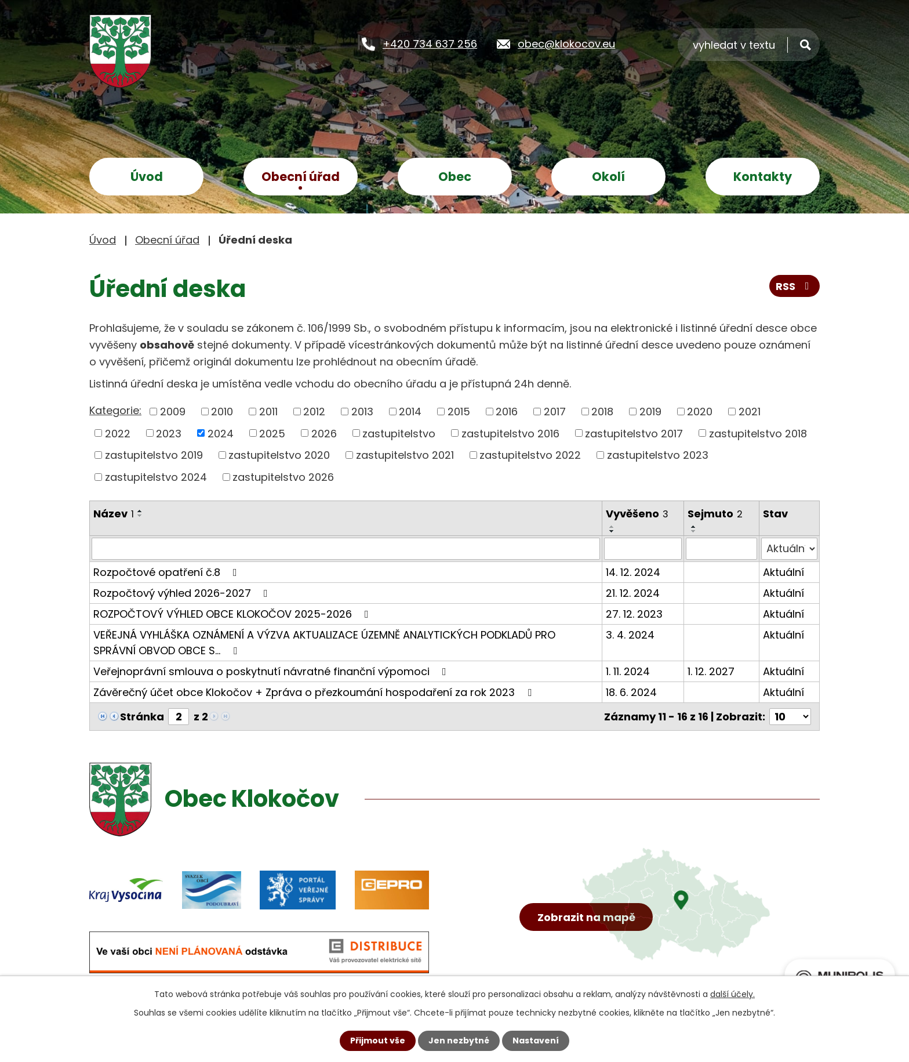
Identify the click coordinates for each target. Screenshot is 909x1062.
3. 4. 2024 (630, 635)
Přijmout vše (377, 1040)
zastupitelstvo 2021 (405, 455)
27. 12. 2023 (634, 614)
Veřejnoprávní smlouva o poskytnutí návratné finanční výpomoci (272, 671)
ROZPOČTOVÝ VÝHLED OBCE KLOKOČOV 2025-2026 (233, 614)
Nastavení (535, 1040)
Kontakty (762, 176)
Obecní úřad (300, 176)
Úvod (146, 176)
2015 (459, 411)
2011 (268, 411)
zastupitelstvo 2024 (156, 477)
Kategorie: (115, 410)
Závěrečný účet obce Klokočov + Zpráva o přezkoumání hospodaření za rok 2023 (314, 692)
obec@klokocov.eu (566, 44)
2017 (555, 411)
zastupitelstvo (398, 433)
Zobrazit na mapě (586, 917)
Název (113, 513)
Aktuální (783, 572)
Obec (454, 176)
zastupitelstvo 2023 (657, 455)
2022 (117, 433)
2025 (272, 433)
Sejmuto (715, 513)
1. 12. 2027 (711, 671)
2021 (750, 411)
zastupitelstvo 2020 (279, 455)
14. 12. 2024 (633, 572)
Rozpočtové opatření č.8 (167, 572)
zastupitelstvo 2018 (758, 433)
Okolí (608, 176)
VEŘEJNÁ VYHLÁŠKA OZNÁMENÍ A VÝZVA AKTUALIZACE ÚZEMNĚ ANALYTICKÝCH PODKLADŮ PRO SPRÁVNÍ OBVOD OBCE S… (324, 643)
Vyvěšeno (637, 513)
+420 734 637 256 (430, 44)
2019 (650, 411)
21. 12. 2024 (633, 593)
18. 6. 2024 (631, 692)
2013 (362, 411)
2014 (410, 411)
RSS (795, 286)
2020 (699, 411)
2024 (221, 433)
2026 (324, 433)
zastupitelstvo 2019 (154, 455)
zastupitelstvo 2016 (510, 433)
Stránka (142, 716)
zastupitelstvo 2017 (634, 433)
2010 (222, 411)
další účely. (732, 994)
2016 (507, 411)
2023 (168, 433)
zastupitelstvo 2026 (283, 477)
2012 (314, 411)
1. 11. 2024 (628, 671)
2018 (602, 411)
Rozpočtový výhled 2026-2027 (182, 593)
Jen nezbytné (458, 1040)
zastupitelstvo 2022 (530, 455)
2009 (173, 411)
